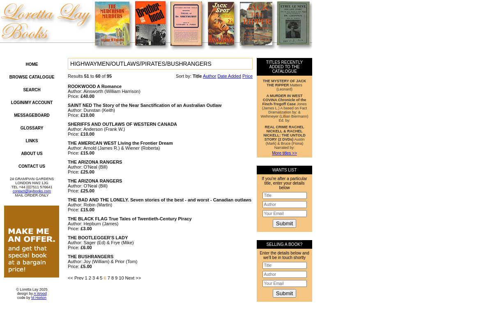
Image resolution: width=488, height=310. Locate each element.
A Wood (40, 293)
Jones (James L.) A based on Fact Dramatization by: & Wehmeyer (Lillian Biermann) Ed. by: (284, 108)
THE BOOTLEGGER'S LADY (98, 237)
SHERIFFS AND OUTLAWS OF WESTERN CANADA (122, 124)
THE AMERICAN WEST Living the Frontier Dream (120, 143)
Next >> (133, 277)
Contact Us (31, 166)
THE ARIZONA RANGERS (95, 162)
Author (209, 76)
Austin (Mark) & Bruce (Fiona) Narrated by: (284, 137)
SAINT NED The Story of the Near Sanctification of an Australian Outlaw (144, 105)
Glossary (32, 128)
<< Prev (76, 277)
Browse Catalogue (32, 77)
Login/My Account (32, 102)
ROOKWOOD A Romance (95, 86)
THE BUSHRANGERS (90, 256)
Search (31, 90)
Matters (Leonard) (284, 85)
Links (32, 141)
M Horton (38, 298)
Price (247, 76)
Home (32, 64)
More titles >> (284, 153)
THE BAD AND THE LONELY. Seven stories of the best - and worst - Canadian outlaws (159, 199)
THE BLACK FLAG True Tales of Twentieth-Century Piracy (130, 218)
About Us (31, 153)
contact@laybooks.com (32, 191)
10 (121, 277)
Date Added (229, 76)
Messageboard (32, 115)
